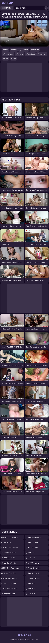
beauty (20, 54)
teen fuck (31, 558)
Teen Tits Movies (34, 542)
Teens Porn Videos (34, 537)
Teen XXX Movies (9, 558)
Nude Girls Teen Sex (10, 578)
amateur (36, 50)
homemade (9, 54)
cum (6, 50)
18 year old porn (34, 578)
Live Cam (8, 8)
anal (6, 58)
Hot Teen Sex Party (10, 588)
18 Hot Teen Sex (9, 573)
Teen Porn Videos (9, 553)
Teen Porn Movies (9, 563)
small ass (43, 54)
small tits (31, 54)
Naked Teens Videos (10, 537)
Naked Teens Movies (10, 547)
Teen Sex (31, 553)
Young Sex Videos (34, 568)
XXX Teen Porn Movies (11, 568)
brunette (25, 50)
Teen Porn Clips (9, 594)
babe (15, 50)
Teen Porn (7, 542)
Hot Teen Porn (33, 547)
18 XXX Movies (33, 563)
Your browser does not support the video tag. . (24, 33)
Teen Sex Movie (34, 573)
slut (14, 58)
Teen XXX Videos (9, 583)
